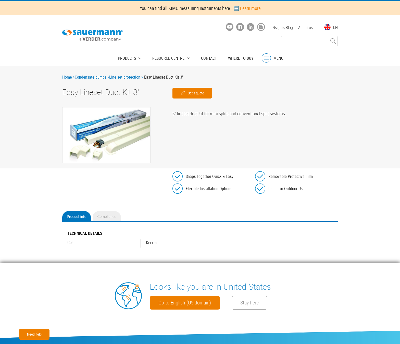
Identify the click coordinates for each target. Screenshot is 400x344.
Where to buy (235, 57)
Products (132, 57)
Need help (34, 334)
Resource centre (170, 57)
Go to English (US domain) (188, 302)
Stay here (263, 302)
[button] (106, 135)
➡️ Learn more (246, 8)
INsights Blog (281, 27)
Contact (206, 57)
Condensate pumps (90, 77)
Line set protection (124, 77)
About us (305, 27)
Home (67, 77)
